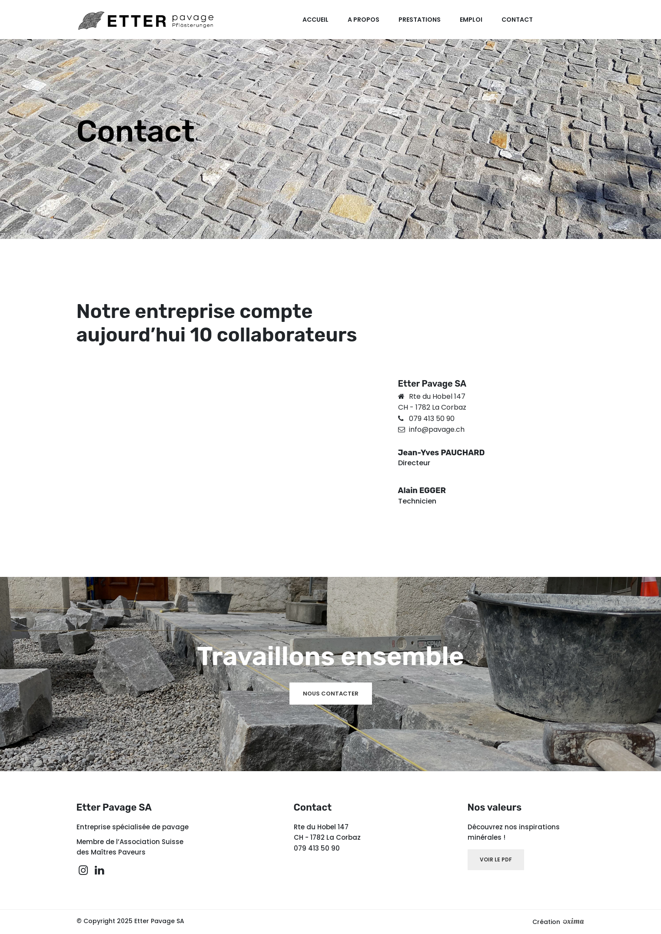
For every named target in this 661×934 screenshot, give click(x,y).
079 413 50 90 (432, 419)
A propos (366, 19)
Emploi (471, 19)
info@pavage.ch (437, 429)
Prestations (421, 19)
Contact (517, 19)
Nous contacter (331, 693)
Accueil (319, 19)
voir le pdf (496, 859)
